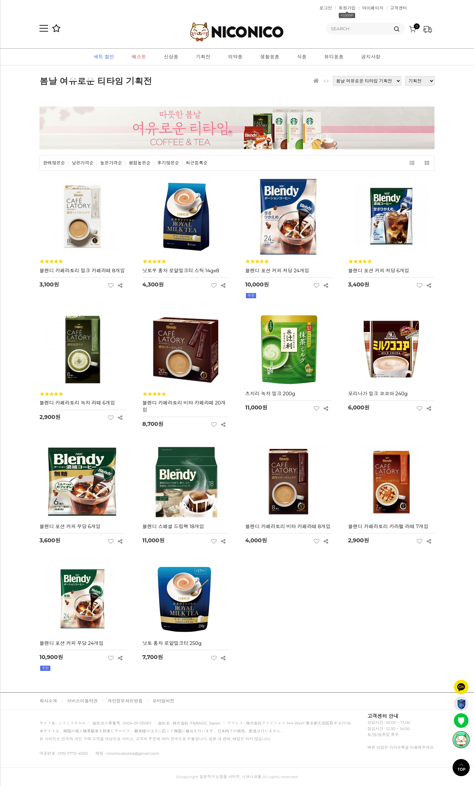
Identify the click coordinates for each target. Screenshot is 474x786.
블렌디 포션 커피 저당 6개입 (378, 271)
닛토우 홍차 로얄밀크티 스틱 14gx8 (181, 271)
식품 (301, 57)
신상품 (171, 57)
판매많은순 (54, 162)
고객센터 (398, 8)
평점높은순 (140, 162)
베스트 (139, 57)
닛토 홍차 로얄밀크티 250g (172, 643)
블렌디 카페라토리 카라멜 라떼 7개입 (388, 526)
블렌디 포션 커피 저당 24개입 (277, 271)
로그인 (325, 8)
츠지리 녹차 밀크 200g (270, 394)
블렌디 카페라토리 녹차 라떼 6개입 (77, 403)
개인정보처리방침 (125, 700)
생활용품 (269, 57)
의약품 (235, 57)
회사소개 (48, 700)
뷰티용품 (334, 57)
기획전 (203, 57)
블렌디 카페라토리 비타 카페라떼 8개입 (287, 526)
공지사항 (371, 57)
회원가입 (347, 8)
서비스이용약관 (82, 700)
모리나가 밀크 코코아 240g (378, 394)
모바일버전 (163, 700)
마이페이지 (372, 8)
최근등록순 (197, 162)
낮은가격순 (83, 162)
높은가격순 (111, 162)
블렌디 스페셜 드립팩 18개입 (173, 526)
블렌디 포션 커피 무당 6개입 (70, 526)
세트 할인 (103, 57)
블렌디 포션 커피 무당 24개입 (71, 643)
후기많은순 (168, 162)
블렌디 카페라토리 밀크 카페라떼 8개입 (82, 271)
